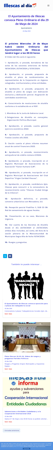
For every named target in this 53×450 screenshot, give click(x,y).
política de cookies (18, 446)
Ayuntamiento (26, 28)
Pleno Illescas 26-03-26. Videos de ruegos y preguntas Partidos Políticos (23, 357)
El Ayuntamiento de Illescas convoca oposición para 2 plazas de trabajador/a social (26, 304)
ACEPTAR (26, 448)
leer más (8, 314)
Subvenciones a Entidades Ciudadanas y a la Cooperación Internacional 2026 (23, 412)
